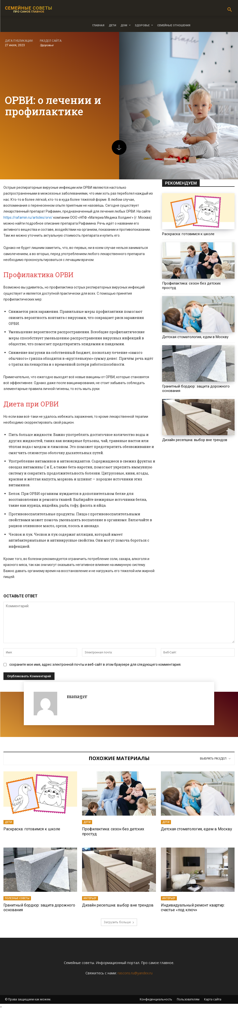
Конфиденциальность (156, 999)
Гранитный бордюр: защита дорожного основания (39, 907)
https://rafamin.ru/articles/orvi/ (28, 217)
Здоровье (46, 45)
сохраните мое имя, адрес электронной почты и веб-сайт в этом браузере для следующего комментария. (95, 664)
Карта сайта (212, 999)
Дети (8, 822)
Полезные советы (17, 898)
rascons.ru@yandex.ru (135, 973)
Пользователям (188, 999)
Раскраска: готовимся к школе (188, 234)
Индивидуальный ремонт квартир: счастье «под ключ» (193, 907)
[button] (230, 10)
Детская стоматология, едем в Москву (195, 337)
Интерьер (90, 898)
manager (77, 696)
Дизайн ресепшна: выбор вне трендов (194, 440)
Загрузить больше (119, 922)
